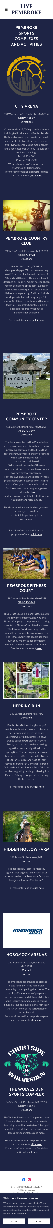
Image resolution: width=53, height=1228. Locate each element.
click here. (38, 320)
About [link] (26, 1203)
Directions (26, 258)
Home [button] (27, 1199)
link (46, 480)
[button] (6, 9)
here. (39, 648)
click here (36, 534)
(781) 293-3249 (26, 430)
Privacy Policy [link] (26, 1207)
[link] (26, 9)
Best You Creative (32, 1193)
